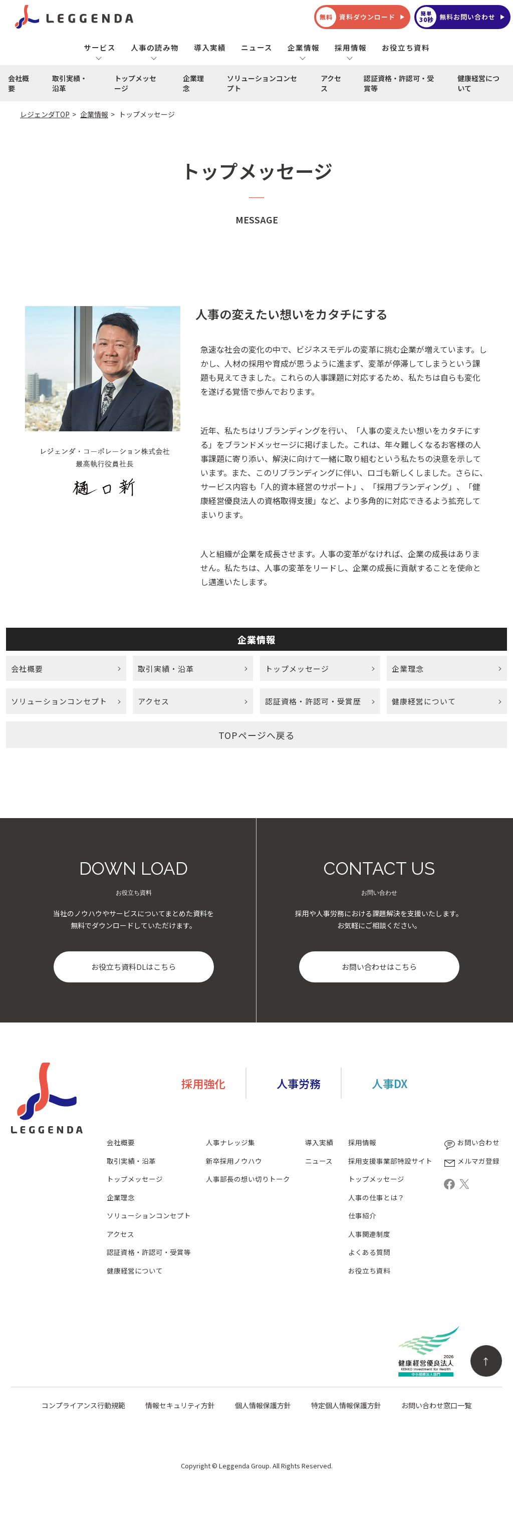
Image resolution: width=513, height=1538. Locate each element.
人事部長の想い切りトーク (248, 1180)
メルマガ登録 (470, 1162)
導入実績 (210, 47)
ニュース (257, 47)
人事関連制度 (369, 1235)
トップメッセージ (135, 83)
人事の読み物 (155, 47)
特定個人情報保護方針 (346, 1406)
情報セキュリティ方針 (180, 1406)
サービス (100, 47)
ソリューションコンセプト (262, 83)
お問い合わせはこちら (379, 967)
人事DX (389, 1084)
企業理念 (193, 83)
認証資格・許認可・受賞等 (399, 83)
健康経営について (478, 83)
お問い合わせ (470, 1143)
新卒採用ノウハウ (234, 1162)
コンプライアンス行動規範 (83, 1406)
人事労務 (299, 1084)
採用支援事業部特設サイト (390, 1162)
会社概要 (18, 83)
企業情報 (304, 47)
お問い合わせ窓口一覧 (436, 1406)
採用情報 (351, 47)
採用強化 (203, 1084)
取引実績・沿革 (69, 83)
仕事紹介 (362, 1216)
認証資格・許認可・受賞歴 (313, 701)
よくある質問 (369, 1253)
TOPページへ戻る (256, 735)
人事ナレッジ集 (230, 1143)
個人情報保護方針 (263, 1406)
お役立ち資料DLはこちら (133, 967)
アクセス (331, 83)
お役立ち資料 (406, 47)
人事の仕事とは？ (376, 1198)
